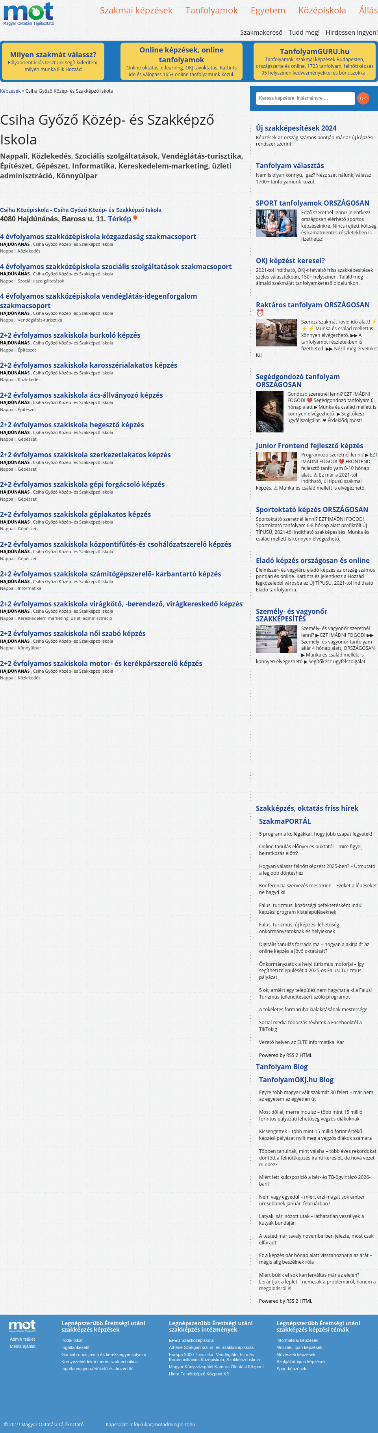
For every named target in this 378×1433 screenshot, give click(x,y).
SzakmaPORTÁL (285, 821)
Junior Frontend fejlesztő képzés (309, 445)
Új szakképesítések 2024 (296, 128)
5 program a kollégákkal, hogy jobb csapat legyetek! (315, 834)
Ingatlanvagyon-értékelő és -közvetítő (97, 1368)
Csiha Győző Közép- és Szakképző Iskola (73, 244)
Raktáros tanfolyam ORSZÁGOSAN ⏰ (313, 308)
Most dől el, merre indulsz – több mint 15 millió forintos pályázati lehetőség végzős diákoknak (311, 1115)
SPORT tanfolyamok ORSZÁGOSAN (313, 203)
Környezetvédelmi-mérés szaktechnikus (99, 1361)
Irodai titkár (72, 1340)
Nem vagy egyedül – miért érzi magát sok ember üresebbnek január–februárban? (312, 1200)
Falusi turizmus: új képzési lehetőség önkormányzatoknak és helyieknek (299, 928)
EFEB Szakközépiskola (191, 1340)
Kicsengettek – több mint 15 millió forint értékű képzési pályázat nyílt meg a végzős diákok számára (315, 1134)
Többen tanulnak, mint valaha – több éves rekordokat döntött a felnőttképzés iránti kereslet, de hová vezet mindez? (317, 1158)
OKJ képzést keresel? (290, 260)
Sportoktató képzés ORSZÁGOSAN (312, 509)
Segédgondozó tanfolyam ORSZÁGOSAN (298, 380)
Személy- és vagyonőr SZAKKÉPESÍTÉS (291, 615)
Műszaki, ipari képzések (299, 1347)
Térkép (123, 219)
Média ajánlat (22, 1346)
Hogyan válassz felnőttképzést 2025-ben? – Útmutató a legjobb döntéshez (317, 869)
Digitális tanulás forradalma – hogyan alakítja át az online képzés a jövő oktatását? (314, 947)
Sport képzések (291, 1368)
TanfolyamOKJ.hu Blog (296, 1079)
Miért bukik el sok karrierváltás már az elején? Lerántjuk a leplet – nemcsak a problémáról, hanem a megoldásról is (317, 1282)
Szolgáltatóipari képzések (301, 1361)
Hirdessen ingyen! (352, 32)
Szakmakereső (261, 32)
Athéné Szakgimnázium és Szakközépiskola (211, 1347)
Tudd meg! (304, 32)
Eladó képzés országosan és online (313, 560)
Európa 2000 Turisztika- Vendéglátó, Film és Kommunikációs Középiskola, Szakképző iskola (214, 1357)
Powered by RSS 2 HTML (285, 1055)
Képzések (10, 91)
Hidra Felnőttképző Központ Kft (199, 1373)
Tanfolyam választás (290, 165)
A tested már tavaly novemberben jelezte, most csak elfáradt (316, 1239)
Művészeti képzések (295, 1354)
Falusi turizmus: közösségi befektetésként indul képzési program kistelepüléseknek (311, 908)
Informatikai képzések (297, 1340)
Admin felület (22, 1339)
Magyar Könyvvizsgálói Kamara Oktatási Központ (216, 1366)
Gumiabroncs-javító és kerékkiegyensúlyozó (103, 1354)
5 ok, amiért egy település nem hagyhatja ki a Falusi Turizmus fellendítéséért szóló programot (315, 993)
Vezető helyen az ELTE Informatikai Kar (301, 1042)
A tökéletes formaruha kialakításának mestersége (313, 1009)
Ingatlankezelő (75, 1347)
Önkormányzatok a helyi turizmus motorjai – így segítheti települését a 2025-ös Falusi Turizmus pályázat (311, 971)
